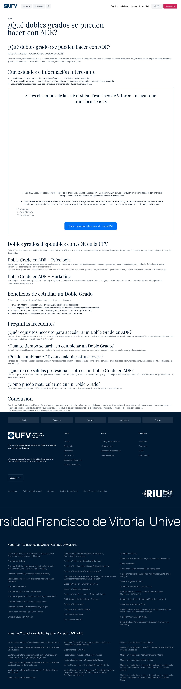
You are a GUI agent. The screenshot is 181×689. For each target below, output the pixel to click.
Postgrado (68, 446)
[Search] (48, 6)
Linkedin (23, 420)
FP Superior (69, 455)
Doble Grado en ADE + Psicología (152, 269)
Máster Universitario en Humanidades (136, 642)
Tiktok (158, 420)
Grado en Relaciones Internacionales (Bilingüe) (28, 606)
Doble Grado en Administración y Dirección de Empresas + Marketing (145, 623)
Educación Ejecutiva (73, 460)
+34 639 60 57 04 (25, 215)
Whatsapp (143, 441)
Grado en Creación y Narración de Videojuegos (140, 568)
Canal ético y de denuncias (95, 491)
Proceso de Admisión (18, 339)
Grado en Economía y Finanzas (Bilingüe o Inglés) (29, 573)
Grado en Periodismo (73, 619)
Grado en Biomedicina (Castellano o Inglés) (82, 571)
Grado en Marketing (16, 561)
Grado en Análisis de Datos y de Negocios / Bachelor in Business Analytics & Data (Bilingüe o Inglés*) (31, 567)
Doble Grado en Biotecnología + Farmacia (81, 599)
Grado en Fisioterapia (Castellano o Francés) (83, 561)
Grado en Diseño (127, 563)
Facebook (57, 420)
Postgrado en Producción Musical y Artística (83, 655)
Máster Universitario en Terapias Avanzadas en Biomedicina (33, 642)
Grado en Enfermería (17, 586)
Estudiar (114, 6)
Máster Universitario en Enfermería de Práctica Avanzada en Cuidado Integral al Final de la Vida (34, 663)
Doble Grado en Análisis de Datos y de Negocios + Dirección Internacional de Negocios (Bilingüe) (145, 610)
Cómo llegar (144, 455)
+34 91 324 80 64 (24, 212)
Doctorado (68, 450)
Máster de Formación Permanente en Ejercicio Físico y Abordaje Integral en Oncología (87, 643)
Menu (26, 6)
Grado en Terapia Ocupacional (77, 589)
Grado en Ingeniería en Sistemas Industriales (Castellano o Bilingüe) (145, 575)
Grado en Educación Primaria (20, 617)
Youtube (90, 420)
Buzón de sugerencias (111, 450)
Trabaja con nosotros (110, 441)
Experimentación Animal (74, 649)
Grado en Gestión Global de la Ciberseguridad (27, 601)
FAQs (141, 450)
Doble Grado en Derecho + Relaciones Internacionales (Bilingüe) (31, 580)
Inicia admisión (170, 6)
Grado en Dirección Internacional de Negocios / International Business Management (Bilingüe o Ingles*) (90, 577)
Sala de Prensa (107, 455)
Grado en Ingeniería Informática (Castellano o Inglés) (143, 599)
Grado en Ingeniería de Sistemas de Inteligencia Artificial (32, 596)
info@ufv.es (22, 209)
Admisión (124, 6)
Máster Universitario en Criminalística (136, 660)
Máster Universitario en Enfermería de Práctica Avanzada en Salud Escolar (34, 648)
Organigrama (107, 446)
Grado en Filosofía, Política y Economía (24, 591)
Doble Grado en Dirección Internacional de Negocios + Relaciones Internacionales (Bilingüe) (31, 554)
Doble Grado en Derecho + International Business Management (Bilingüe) (141, 592)
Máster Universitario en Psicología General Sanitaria (86, 665)
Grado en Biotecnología (74, 604)
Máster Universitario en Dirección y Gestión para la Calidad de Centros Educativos (146, 648)
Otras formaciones (72, 464)
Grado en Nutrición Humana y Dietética (81, 584)
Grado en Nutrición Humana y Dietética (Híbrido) (85, 594)
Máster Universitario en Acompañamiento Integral (141, 655)
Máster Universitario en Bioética (21, 677)
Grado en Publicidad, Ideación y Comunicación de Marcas (145, 558)
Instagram (124, 420)
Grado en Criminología (73, 614)
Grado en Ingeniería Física (131, 581)
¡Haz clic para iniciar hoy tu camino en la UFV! (90, 226)
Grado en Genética (128, 553)
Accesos (39, 6)
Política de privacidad (32, 491)
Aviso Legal (12, 491)
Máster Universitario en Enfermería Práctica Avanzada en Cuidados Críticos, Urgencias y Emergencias (32, 656)
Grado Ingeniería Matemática (132, 604)
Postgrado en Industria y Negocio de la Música (83, 660)
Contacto (143, 446)
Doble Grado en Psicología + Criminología (25, 611)
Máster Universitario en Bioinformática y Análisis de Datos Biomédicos (32, 671)
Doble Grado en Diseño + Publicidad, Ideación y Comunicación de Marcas (84, 554)
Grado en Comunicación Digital (133, 617)
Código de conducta (69, 491)
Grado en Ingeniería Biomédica (77, 609)
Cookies (50, 491)
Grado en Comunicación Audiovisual (136, 586)
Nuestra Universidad (140, 6)
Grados (67, 441)
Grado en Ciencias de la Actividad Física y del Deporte (86, 566)
